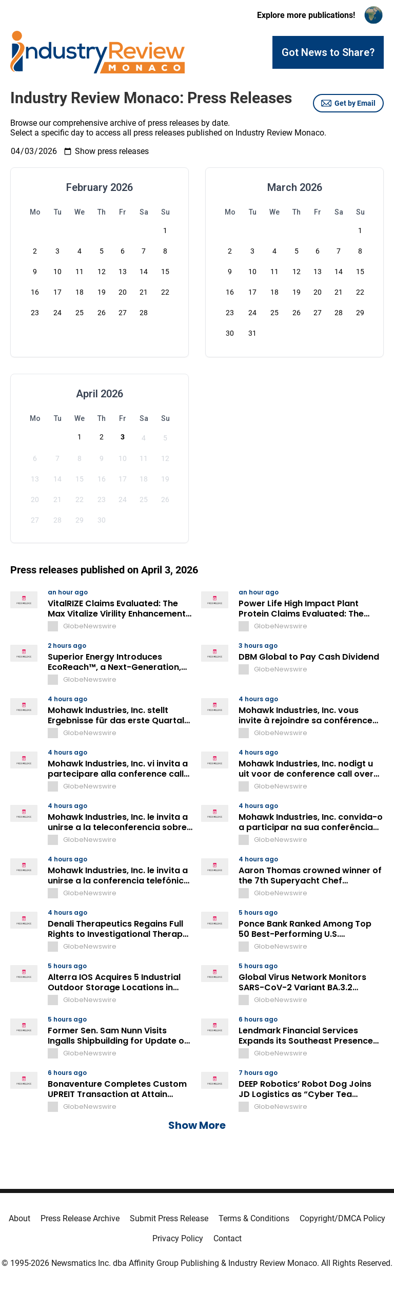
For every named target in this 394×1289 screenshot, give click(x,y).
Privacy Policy (177, 1238)
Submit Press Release (169, 1218)
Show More (197, 1125)
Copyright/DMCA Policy (342, 1218)
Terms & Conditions (254, 1218)
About (19, 1218)
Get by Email (348, 103)
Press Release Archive (80, 1218)
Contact (227, 1238)
